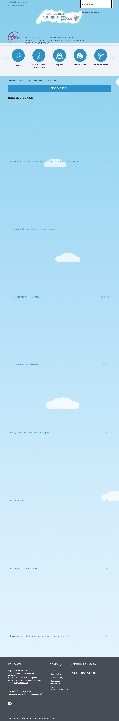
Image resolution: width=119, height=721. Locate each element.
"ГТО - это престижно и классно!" (26, 296)
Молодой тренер (18, 500)
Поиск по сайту (57, 678)
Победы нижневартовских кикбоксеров (29, 432)
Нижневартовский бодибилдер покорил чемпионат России (39, 636)
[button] (7, 58)
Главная (11, 81)
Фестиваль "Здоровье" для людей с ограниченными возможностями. (44, 161)
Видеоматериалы (35, 81)
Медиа (21, 81)
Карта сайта (56, 674)
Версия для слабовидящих (90, 5)
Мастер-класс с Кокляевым (23, 568)
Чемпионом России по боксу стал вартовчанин (33, 229)
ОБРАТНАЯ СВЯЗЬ (84, 672)
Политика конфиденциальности (59, 688)
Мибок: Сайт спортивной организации (38, 718)
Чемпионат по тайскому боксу (25, 364)
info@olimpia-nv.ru (21, 683)
